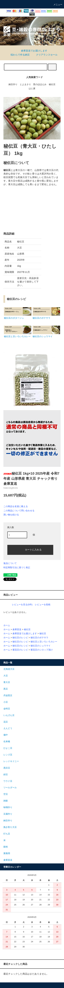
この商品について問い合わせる (18, 510)
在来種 (6, 741)
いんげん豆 (9, 715)
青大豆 (6, 682)
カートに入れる (30, 549)
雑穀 (5, 801)
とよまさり (25, 84)
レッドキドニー (11, 761)
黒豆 (5, 689)
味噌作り (7, 807)
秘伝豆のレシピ (20, 637)
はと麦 (32, 88)
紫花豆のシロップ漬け (42, 650)
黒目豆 (6, 768)
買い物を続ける (11, 514)
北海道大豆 (9, 669)
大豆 (5, 676)
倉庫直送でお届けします (32, 50)
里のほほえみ (39, 84)
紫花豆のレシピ (20, 650)
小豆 (5, 702)
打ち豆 (6, 834)
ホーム (6, 625)
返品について (10, 563)
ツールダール (10, 787)
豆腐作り (7, 814)
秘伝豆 (52, 84)
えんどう (7, 728)
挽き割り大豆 (10, 827)
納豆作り (13, 84)
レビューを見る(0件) (22, 604)
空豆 (5, 794)
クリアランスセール (45, 54)
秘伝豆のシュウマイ (41, 646)
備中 (5, 735)
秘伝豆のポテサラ (39, 637)
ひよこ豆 (7, 748)
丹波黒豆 (7, 695)
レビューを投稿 (42, 604)
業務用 (6, 853)
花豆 (5, 722)
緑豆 (5, 774)
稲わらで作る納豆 (18, 54)
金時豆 (6, 709)
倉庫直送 (16, 629)
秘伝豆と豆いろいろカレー (44, 641)
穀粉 (5, 847)
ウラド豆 (7, 781)
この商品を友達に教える (15, 506)
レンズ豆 (7, 755)
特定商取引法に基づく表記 (16, 567)
